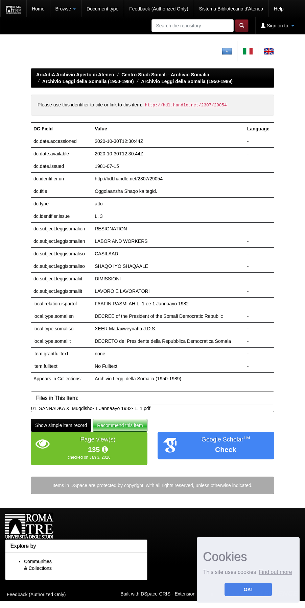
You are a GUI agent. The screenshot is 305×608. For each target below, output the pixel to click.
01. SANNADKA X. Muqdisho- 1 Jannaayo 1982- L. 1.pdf (90, 408)
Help (279, 8)
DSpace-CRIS (155, 594)
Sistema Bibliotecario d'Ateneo (231, 8)
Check (225, 449)
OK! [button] (248, 589)
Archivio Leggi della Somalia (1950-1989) (88, 81)
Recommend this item (120, 425)
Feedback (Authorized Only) (158, 8)
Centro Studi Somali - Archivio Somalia (165, 74)
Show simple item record (61, 425)
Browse (65, 8)
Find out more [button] (275, 572)
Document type (102, 8)
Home (38, 8)
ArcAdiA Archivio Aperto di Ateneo (75, 74)
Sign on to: (277, 25)
